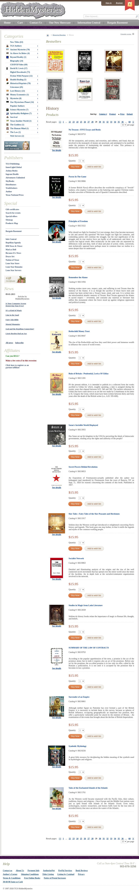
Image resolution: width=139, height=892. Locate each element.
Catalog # (103, 114)
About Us (20, 870)
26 (85, 122)
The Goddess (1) (15, 125)
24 (77, 122)
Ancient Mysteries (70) (18, 50)
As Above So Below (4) (18, 53)
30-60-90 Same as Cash (13, 882)
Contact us (7, 870)
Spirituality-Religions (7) (19, 113)
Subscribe (19, 343)
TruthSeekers (11, 188)
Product (112, 114)
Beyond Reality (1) (16, 57)
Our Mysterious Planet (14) (20, 102)
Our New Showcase (60, 22)
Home (7, 22)
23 (74, 122)
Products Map (12, 223)
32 (107, 122)
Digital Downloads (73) (20, 72)
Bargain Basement (14, 231)
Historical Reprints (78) (18, 83)
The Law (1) (13, 132)
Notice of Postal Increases (55, 878)
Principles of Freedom (78, 221)
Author (9, 191)
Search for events (13, 213)
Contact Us (36, 22)
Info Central (11, 239)
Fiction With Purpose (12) (21, 76)
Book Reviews (82, 870)
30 (100, 122)
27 (89, 122)
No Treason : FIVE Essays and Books (85, 130)
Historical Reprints (59, 35)
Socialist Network (76, 558)
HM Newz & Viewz (14, 246)
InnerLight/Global (14, 167)
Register (119, 3)
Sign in (109, 3)
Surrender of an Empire (79, 697)
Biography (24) (16, 61)
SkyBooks (10, 181)
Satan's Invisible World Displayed (83, 425)
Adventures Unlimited (15, 178)
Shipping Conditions (30, 874)
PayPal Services (65, 870)
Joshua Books (12, 171)
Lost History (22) (15, 91)
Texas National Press (15, 195)
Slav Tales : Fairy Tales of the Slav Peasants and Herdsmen (94, 514)
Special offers (11, 216)
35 (119, 122)
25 (81, 122)
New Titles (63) (16, 42)
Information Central (88, 22)
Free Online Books (32, 878)
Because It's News (13, 253)
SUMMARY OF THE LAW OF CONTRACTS (89, 648)
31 (104, 122)
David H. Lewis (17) (16, 68)
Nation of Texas (12, 260)
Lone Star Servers (13, 270)
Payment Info (33, 870)
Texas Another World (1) (18, 121)
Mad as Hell (11, 250)
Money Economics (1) (17, 95)
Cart (20, 22)
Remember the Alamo (78, 277)
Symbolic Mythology (77, 746)
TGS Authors (14, 46)
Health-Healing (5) (16, 80)
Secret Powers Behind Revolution (83, 467)
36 (122, 122)
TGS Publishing (12, 164)
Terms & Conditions (12, 878)
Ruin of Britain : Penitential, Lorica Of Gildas (88, 374)
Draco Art (10, 256)
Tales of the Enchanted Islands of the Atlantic (88, 788)
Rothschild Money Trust (79, 331)
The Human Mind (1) (17, 128)
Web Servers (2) (17, 136)
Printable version (125, 34)
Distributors (11, 185)
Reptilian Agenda (13, 243)
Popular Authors (17, 106)
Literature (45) (16, 87)
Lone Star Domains (14, 267)
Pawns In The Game (77, 177)
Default (130, 114)
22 (70, 122)
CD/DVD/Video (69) (19, 65)
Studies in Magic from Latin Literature (86, 605)
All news (9, 343)
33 (111, 122)
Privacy (81, 874)
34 (115, 122)
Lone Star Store (12, 263)
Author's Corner (10, 874)
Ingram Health (12, 174)
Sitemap (9, 220)
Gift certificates (12, 209)
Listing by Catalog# (65, 874)
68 (130, 122)
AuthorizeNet (49, 870)
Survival (12, 117)
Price (122, 114)
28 (92, 122)
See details (56, 150)
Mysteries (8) (13, 98)
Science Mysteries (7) (17, 110)
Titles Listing (48, 874)
